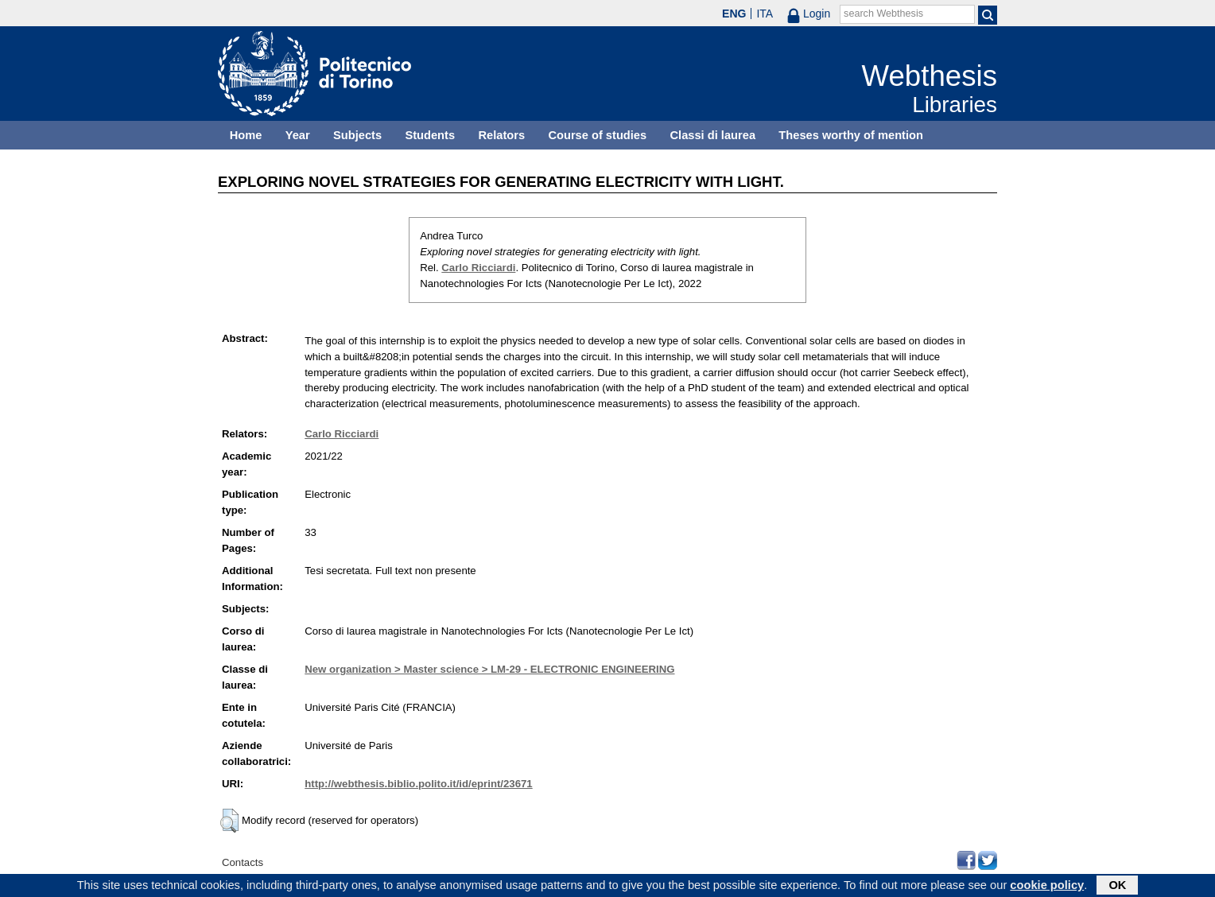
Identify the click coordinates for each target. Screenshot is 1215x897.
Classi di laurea (713, 135)
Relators (501, 135)
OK (1117, 886)
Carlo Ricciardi (478, 268)
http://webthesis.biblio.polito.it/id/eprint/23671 (418, 784)
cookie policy (1047, 886)
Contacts (242, 862)
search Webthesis (883, 13)
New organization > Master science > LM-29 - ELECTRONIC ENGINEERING (489, 669)
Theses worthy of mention (850, 135)
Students (430, 135)
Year (297, 135)
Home (246, 135)
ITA (764, 13)
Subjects (357, 135)
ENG (734, 13)
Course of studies (597, 135)
